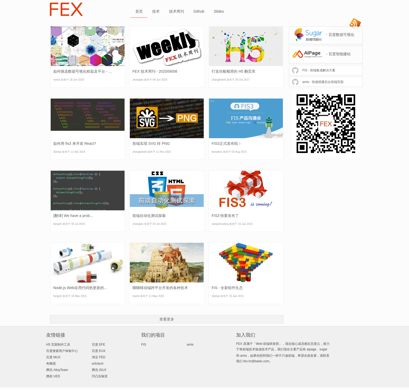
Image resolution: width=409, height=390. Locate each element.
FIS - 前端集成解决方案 (318, 70)
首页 (139, 11)
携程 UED (53, 376)
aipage (311, 349)
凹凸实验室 (100, 376)
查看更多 (166, 319)
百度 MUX (53, 357)
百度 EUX (99, 351)
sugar (323, 349)
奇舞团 (51, 363)
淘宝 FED (98, 357)
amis (190, 344)
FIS (143, 344)
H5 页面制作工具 (58, 344)
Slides (219, 11)
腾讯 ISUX (99, 370)
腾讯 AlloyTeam (57, 370)
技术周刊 (176, 11)
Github (198, 11)
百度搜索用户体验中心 (62, 351)
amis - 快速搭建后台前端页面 (323, 82)
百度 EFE (98, 344)
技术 (156, 11)
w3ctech (97, 363)
